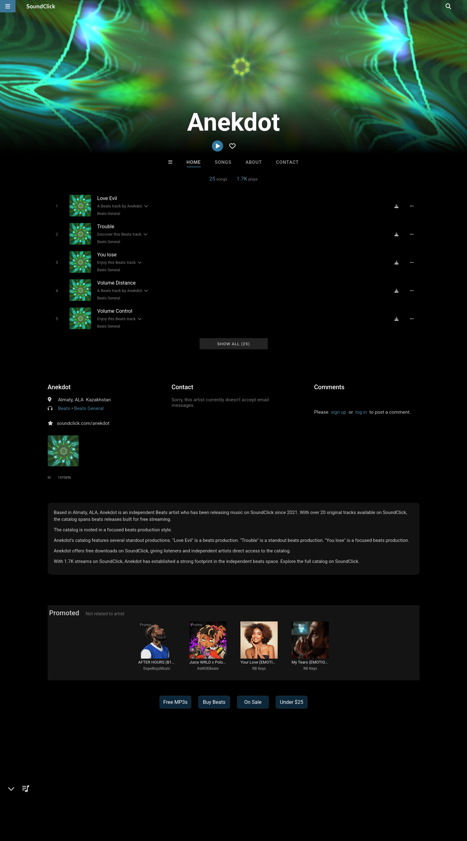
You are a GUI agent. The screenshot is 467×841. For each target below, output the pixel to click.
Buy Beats (214, 702)
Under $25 (291, 702)
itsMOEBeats (207, 668)
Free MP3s (175, 702)
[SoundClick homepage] (40, 6)
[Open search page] (461, 6)
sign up (338, 412)
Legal (168, 804)
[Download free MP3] (396, 206)
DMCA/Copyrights (116, 804)
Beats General (108, 213)
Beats (64, 408)
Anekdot (59, 387)
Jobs (86, 804)
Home (194, 162)
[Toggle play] (57, 206)
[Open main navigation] (7, 6)
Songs (223, 162)
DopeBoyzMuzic (156, 668)
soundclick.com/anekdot (83, 423)
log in (361, 412)
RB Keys (259, 668)
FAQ (27, 804)
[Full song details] (412, 206)
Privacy (149, 804)
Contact (287, 162)
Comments (329, 387)
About (253, 162)
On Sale (253, 702)
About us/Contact (56, 804)
